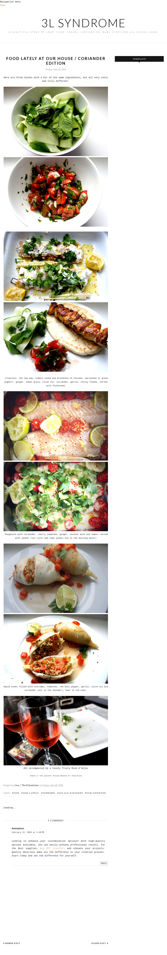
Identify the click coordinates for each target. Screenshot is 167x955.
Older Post (98, 943)
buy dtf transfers (52, 848)
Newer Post (12, 943)
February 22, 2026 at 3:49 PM (28, 832)
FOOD (15, 793)
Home (3, 5)
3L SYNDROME (83, 23)
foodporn (48, 793)
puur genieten (95, 793)
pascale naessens (70, 793)
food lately (30, 793)
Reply (104, 863)
